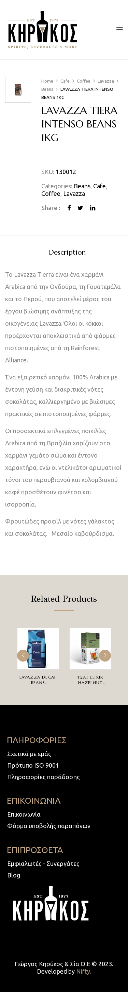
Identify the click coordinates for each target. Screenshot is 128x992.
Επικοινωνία (24, 814)
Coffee (83, 81)
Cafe (65, 81)
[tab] (67, 252)
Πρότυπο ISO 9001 (33, 765)
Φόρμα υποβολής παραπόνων (48, 825)
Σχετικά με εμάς (29, 753)
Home (47, 81)
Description (67, 252)
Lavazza (106, 81)
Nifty (83, 971)
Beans (47, 89)
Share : (50, 207)
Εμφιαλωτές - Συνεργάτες (43, 863)
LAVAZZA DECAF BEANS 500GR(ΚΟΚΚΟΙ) (38, 682)
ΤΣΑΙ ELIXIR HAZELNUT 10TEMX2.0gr (90, 682)
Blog (13, 875)
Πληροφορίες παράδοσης (43, 776)
